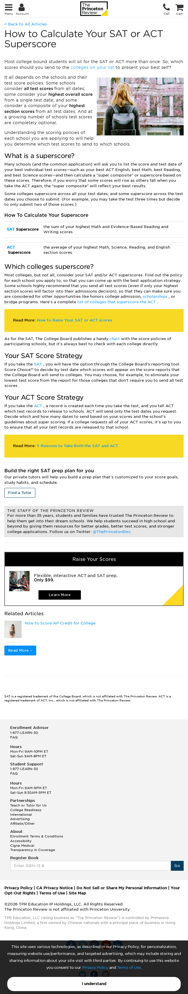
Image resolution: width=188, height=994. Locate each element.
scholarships (156, 296)
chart (115, 339)
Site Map (77, 893)
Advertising (20, 819)
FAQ (14, 737)
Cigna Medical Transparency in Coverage (32, 848)
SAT (11, 229)
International (21, 815)
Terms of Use (129, 967)
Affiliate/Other (22, 824)
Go (177, 865)
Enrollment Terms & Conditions (36, 836)
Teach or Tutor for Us (28, 805)
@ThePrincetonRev (111, 532)
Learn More (60, 595)
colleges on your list (93, 67)
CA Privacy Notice (54, 888)
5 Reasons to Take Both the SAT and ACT (77, 446)
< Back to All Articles (25, 24)
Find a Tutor (20, 492)
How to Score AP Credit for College (60, 623)
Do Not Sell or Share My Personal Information (121, 888)
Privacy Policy (95, 967)
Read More (20, 650)
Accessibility (21, 841)
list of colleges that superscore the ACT (117, 302)
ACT (11, 247)
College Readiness (25, 810)
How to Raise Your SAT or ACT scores (74, 320)
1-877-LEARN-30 (24, 733)
